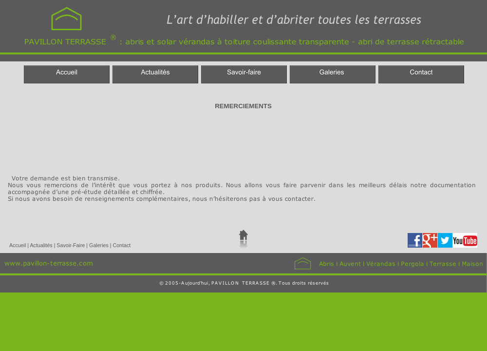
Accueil (18, 245)
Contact (121, 245)
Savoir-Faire (71, 245)
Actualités (42, 245)
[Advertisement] (182, 140)
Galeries (99, 245)
